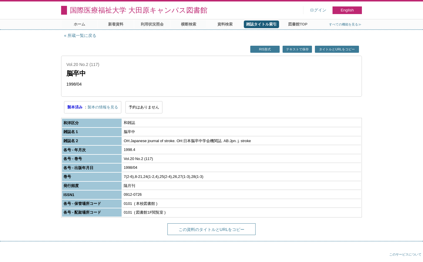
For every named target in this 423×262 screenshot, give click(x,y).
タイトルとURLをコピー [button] (337, 49)
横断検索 (188, 24)
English (347, 10)
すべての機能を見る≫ (345, 24)
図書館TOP (297, 24)
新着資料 (115, 24)
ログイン (318, 10)
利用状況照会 (152, 24)
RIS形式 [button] (265, 49)
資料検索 (225, 24)
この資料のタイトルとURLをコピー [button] (212, 229)
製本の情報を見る (103, 107)
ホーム (79, 24)
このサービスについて (405, 254)
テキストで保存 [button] (297, 49)
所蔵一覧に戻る (82, 35)
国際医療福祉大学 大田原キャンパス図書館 (138, 10)
